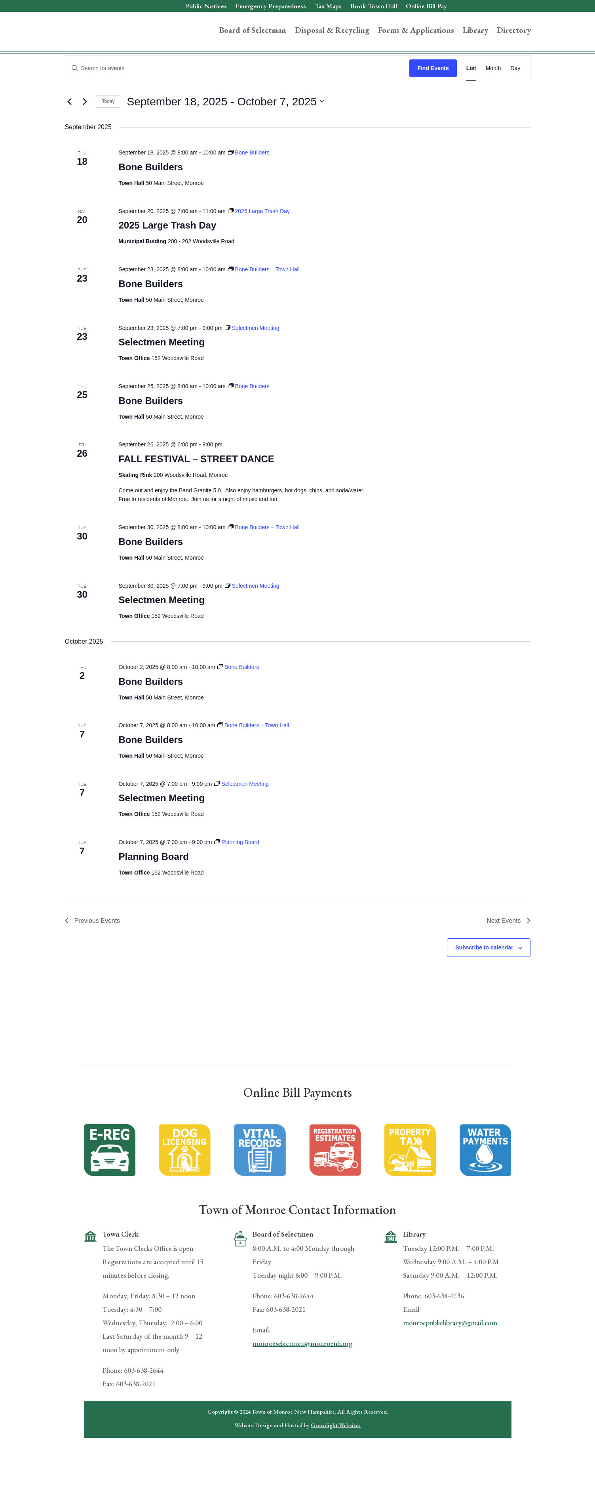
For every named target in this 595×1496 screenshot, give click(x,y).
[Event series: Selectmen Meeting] (252, 365)
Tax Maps (328, 6)
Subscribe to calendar (484, 984)
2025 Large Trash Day (167, 262)
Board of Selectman (252, 31)
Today (108, 138)
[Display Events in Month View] (493, 105)
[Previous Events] (69, 138)
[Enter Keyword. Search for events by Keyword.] (237, 105)
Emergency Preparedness (271, 6)
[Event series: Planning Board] (236, 879)
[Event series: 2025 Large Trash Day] (259, 248)
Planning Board (153, 893)
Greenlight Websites (336, 1462)
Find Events (433, 105)
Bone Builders (150, 203)
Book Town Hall (373, 6)
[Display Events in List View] (471, 105)
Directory (514, 31)
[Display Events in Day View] (516, 105)
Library (475, 31)
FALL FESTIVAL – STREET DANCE (196, 496)
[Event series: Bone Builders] (249, 190)
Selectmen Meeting (161, 379)
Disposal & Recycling (332, 31)
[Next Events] (85, 138)
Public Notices (206, 6)
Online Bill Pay (426, 6)
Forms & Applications (416, 31)
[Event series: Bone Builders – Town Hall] (264, 306)
